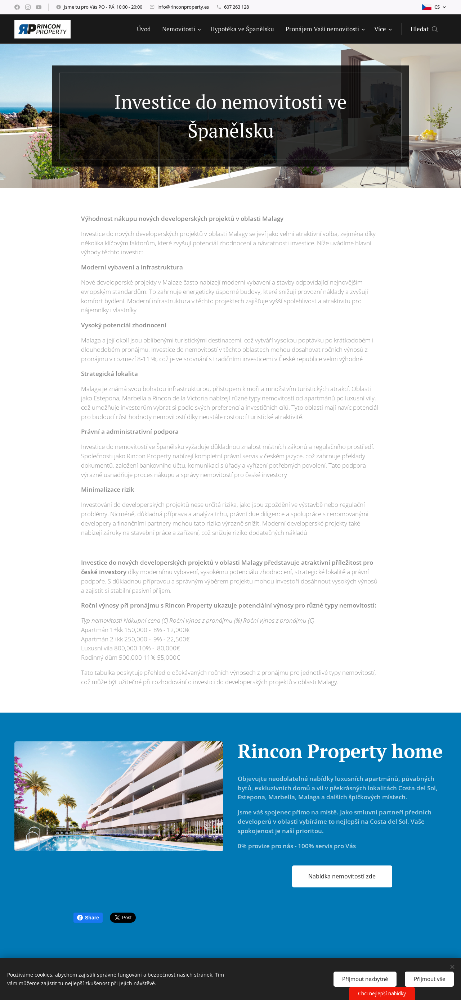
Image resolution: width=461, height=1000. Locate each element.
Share (88, 918)
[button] (424, 29)
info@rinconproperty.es (183, 7)
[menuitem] (145, 29)
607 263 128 (236, 7)
